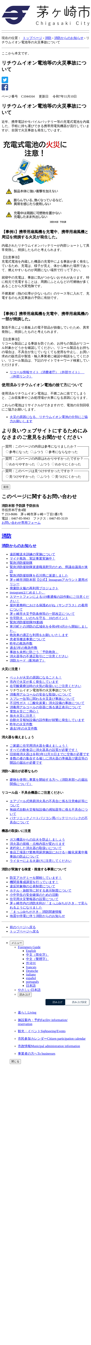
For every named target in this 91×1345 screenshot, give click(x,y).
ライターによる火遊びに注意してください (41, 860)
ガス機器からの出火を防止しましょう (37, 839)
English (31, 951)
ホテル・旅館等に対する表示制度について (41, 890)
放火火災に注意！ (23, 715)
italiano (31, 974)
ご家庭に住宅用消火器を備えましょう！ (39, 745)
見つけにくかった (68, 476)
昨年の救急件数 (21, 643)
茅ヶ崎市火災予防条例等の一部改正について (42, 613)
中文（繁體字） (37, 959)
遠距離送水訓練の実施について (32, 554)
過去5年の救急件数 (23, 647)
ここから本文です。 (16, 53)
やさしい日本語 (29, 990)
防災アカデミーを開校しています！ (36, 877)
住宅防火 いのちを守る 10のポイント (39, 618)
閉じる (15, 1061)
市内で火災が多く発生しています (34, 681)
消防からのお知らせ (68, 38)
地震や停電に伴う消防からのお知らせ (37, 916)
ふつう (38, 452)
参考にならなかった (63, 452)
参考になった (19, 452)
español (31, 978)
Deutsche (32, 971)
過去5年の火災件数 (23, 728)
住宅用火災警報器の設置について (34, 899)
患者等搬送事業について (28, 639)
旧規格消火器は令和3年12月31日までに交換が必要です (49, 754)
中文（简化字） (37, 954)
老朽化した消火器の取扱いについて (36, 848)
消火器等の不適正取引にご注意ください (39, 656)
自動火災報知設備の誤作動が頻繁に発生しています (47, 720)
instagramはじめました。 (27, 592)
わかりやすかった (22, 464)
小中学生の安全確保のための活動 (34, 894)
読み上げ (25, 994)
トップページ (32, 38)
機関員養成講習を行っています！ (34, 882)
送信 (6, 486)
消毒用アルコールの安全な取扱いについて (41, 694)
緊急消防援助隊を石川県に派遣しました (39, 575)
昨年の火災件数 (21, 724)
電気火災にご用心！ (24, 711)
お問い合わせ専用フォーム (21, 522)
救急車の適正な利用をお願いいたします (39, 635)
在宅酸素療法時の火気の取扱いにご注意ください (45, 686)
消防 (48, 38)
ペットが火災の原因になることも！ (36, 677)
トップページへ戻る (24, 931)
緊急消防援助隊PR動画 (26, 622)
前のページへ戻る (23, 927)
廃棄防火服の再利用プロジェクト (34, 588)
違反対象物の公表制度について (32, 886)
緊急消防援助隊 (21, 562)
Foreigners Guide (29, 947)
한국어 (31, 963)
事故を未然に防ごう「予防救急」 (34, 652)
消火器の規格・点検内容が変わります (37, 843)
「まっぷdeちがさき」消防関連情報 (36, 911)
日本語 (31, 985)
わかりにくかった (68, 464)
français (31, 967)
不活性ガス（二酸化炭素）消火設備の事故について (47, 703)
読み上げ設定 (79, 1002)
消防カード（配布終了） (28, 660)
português (32, 981)
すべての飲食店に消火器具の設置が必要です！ (44, 750)
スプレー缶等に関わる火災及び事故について (42, 698)
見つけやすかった (22, 476)
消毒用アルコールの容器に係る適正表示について (45, 707)
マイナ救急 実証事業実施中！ (32, 558)
